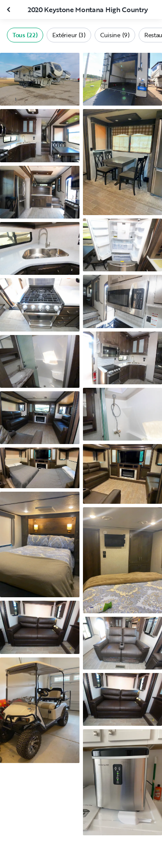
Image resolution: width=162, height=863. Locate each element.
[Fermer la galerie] (9, 9)
